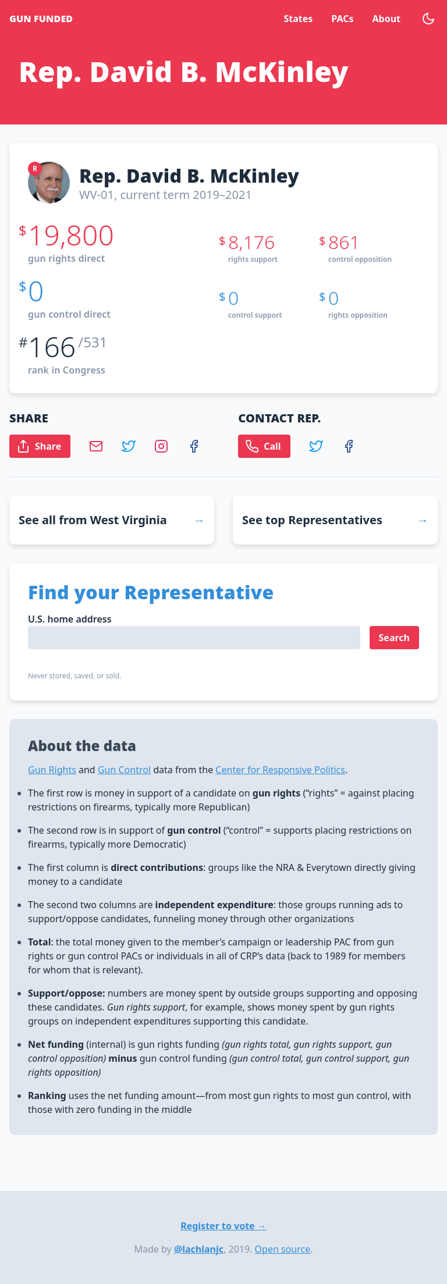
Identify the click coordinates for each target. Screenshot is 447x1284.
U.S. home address (70, 619)
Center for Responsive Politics (280, 769)
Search (394, 637)
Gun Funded (41, 18)
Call (263, 446)
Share (38, 446)
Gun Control (124, 769)
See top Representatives (312, 520)
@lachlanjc (199, 1249)
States (298, 18)
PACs (342, 18)
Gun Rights (52, 769)
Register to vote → (223, 1225)
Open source (283, 1249)
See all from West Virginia (93, 520)
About (386, 18)
